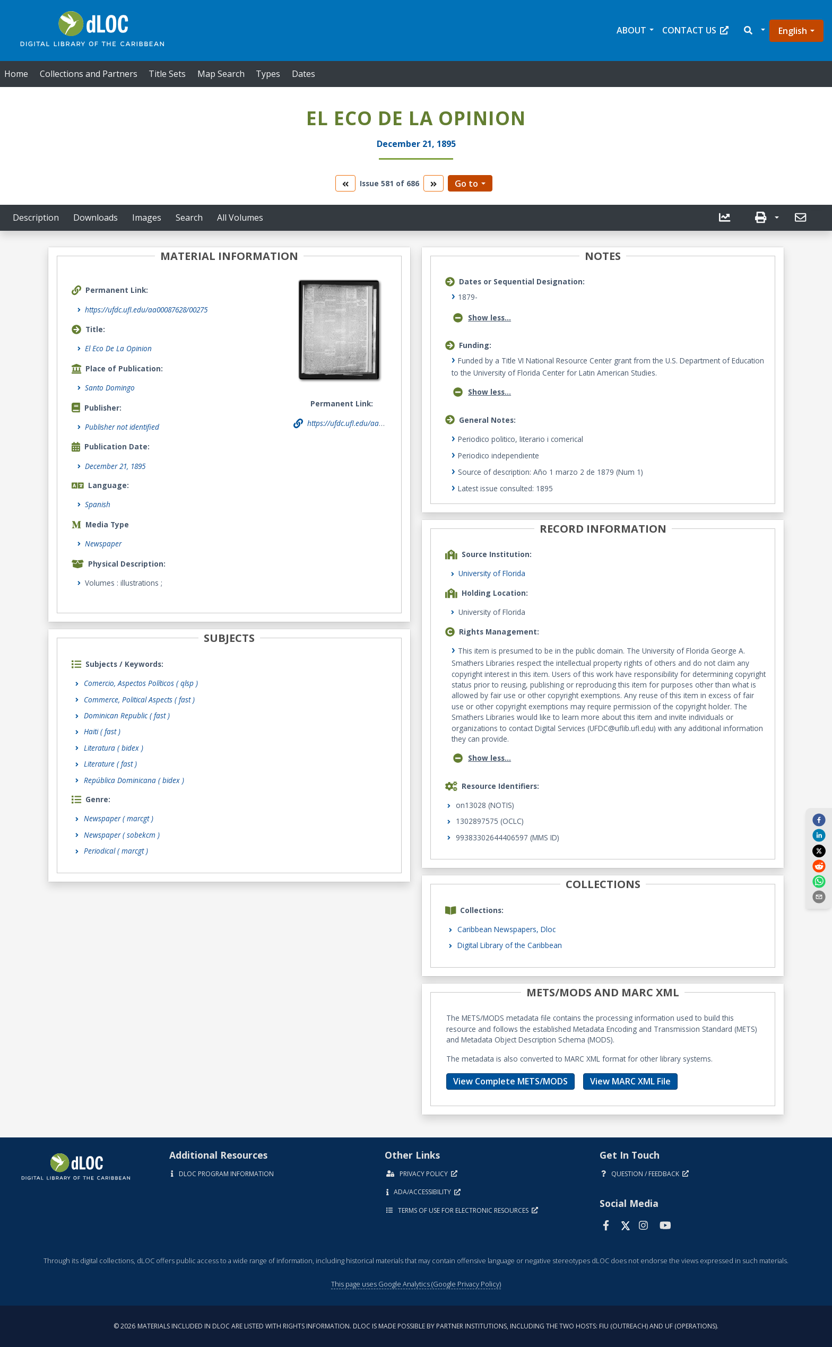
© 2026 (416, 1326)
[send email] (818, 896)
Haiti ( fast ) (102, 731)
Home (16, 74)
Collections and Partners (88, 74)
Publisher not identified (122, 427)
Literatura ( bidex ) (113, 748)
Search (189, 217)
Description (36, 217)
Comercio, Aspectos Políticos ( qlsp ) (141, 683)
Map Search (221, 74)
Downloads (95, 217)
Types (268, 74)
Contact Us (695, 30)
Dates (303, 74)
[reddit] (818, 866)
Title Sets (167, 74)
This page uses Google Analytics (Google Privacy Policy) (416, 1284)
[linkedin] (818, 835)
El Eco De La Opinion (118, 348)
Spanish (97, 504)
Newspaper (103, 543)
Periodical (116, 851)
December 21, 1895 (115, 466)
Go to (466, 183)
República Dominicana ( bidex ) (134, 780)
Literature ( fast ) (110, 764)
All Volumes (240, 217)
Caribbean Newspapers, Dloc (506, 929)
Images (146, 217)
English (792, 31)
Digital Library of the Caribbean (509, 945)
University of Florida (491, 573)
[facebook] (818, 819)
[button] (753, 30)
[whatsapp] (818, 881)
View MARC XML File (630, 1081)
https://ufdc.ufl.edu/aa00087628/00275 (146, 310)
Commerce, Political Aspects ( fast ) (139, 699)
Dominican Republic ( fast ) (127, 715)
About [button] (631, 30)
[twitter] (818, 850)
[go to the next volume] (433, 183)
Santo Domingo (110, 388)
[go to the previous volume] (345, 183)
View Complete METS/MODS (510, 1081)
